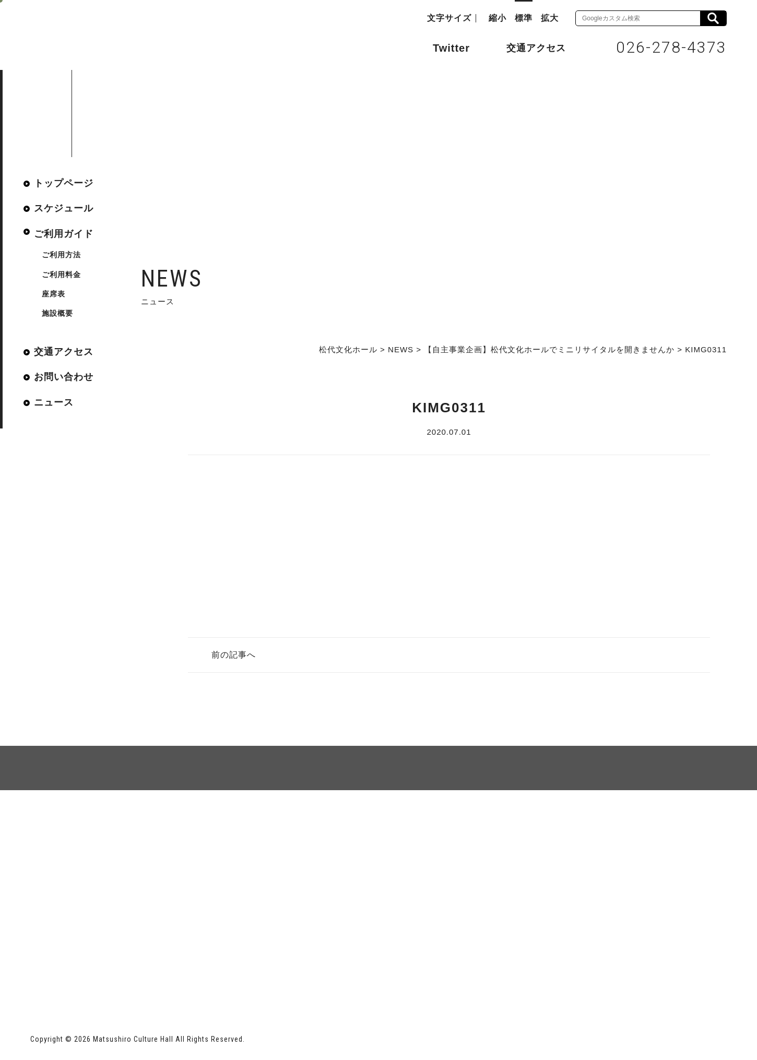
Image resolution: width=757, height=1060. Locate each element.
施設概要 (57, 313)
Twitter (441, 47)
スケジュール (63, 208)
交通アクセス (528, 47)
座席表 (53, 294)
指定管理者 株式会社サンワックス (219, 975)
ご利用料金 (61, 274)
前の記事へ (233, 654)
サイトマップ (70, 828)
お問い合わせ (63, 377)
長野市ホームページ (70, 975)
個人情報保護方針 (157, 828)
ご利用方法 (61, 255)
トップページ (63, 183)
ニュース (54, 402)
